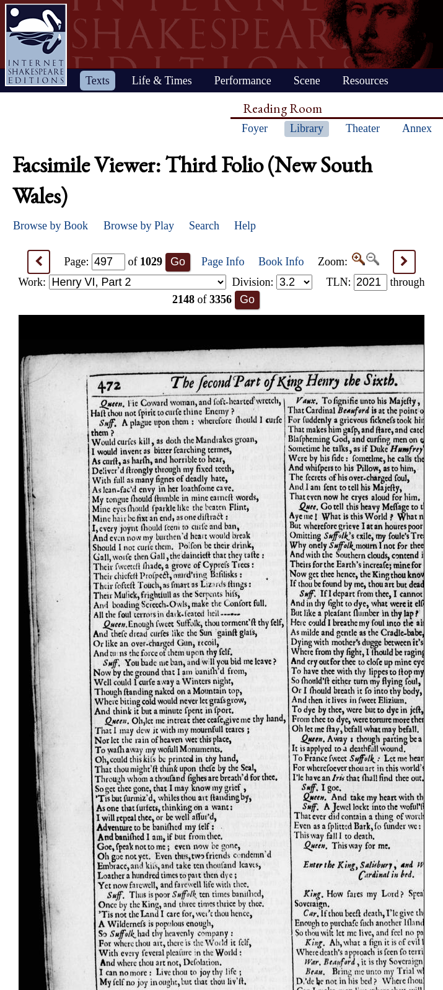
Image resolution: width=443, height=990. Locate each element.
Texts (98, 80)
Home (36, 45)
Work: (122, 282)
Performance (242, 80)
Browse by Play (138, 225)
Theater (363, 128)
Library (306, 128)
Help (245, 225)
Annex (417, 128)
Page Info (222, 261)
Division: (272, 282)
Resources (365, 80)
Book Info (281, 261)
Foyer (255, 128)
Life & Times (162, 80)
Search (204, 225)
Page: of (113, 261)
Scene (307, 80)
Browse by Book (50, 225)
